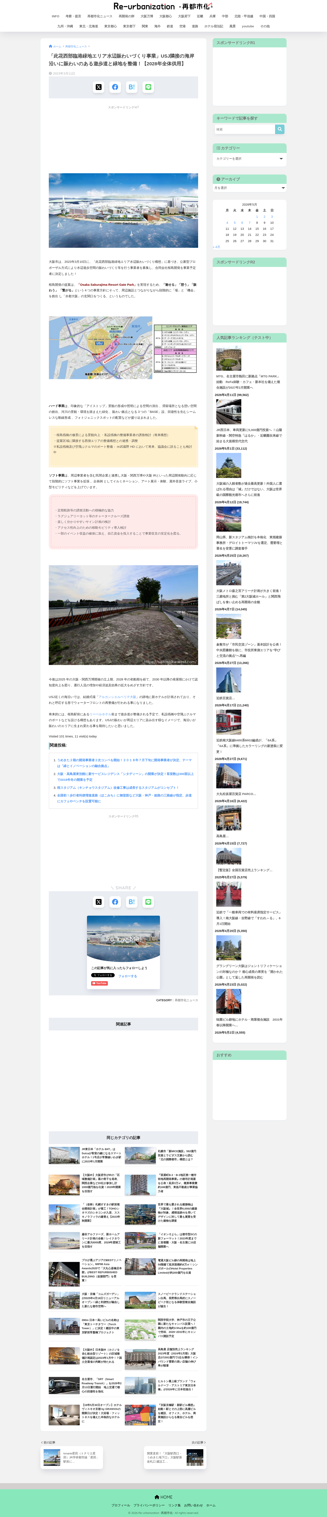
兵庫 (212, 16)
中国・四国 (267, 16)
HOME (163, 1496)
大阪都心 (165, 16)
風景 (232, 26)
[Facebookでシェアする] (115, 87)
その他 (265, 26)
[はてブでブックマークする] (131, 87)
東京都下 (129, 26)
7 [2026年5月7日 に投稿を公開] (249, 222)
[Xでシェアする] (98, 87)
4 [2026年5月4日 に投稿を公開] (227, 222)
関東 (145, 26)
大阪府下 (184, 16)
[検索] (279, 129)
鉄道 (170, 26)
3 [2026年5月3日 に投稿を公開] (272, 216)
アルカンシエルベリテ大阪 (117, 697)
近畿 (200, 16)
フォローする (100, 976)
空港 (182, 26)
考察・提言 (73, 16)
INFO (55, 16)
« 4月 (216, 247)
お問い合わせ (193, 1505)
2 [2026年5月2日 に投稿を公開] (264, 216)
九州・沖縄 (65, 26)
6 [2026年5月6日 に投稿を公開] (242, 222)
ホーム (211, 1505)
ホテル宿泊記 (213, 26)
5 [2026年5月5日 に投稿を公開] (234, 222)
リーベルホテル (100, 714)
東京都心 (110, 26)
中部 (225, 16)
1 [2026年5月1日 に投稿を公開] (257, 216)
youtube (248, 26)
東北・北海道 (88, 26)
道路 (195, 26)
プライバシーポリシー (149, 1505)
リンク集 (174, 1505)
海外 (157, 26)
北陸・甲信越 (243, 16)
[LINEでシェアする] (148, 87)
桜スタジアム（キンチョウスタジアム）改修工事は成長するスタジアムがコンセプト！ (118, 787)
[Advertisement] (123, 140)
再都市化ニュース (99, 16)
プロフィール (120, 1505)
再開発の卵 (126, 16)
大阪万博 (147, 16)
